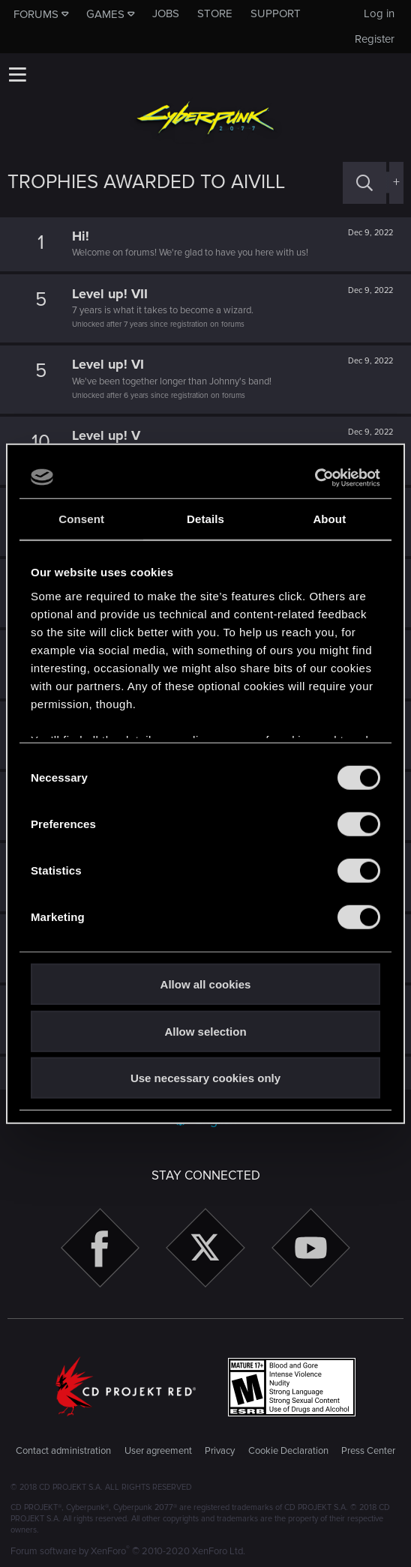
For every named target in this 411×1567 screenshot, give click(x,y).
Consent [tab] (81, 519)
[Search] (364, 182)
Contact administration (63, 1451)
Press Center (368, 1451)
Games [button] (105, 14)
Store (214, 13)
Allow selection (205, 1030)
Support (275, 13)
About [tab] (329, 519)
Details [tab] (205, 519)
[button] (17, 74)
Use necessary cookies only (205, 1078)
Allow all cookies (205, 984)
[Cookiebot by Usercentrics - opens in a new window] (314, 477)
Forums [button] (36, 14)
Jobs (165, 13)
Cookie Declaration (288, 1451)
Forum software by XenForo (127, 1551)
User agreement (158, 1451)
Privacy (220, 1451)
